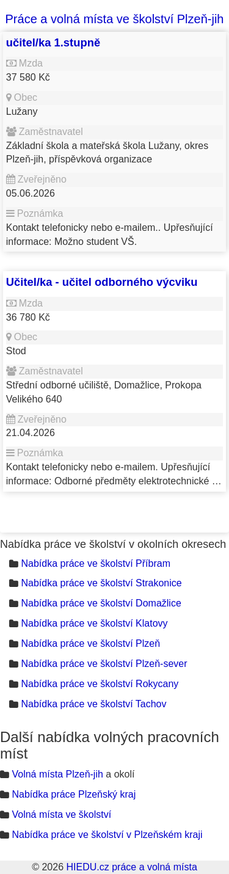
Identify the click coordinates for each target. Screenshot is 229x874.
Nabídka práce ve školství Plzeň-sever (104, 663)
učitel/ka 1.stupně (53, 42)
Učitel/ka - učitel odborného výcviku (102, 281)
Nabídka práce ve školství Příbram (95, 563)
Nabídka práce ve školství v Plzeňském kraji (107, 834)
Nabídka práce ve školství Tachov (93, 704)
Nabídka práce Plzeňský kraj (74, 794)
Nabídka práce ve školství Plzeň (90, 643)
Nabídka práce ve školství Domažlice (101, 603)
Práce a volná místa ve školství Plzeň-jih (114, 19)
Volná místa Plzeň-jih (57, 774)
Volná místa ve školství (61, 814)
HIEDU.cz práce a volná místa (131, 867)
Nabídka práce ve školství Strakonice (101, 583)
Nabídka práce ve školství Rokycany (99, 684)
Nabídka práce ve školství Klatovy (94, 623)
